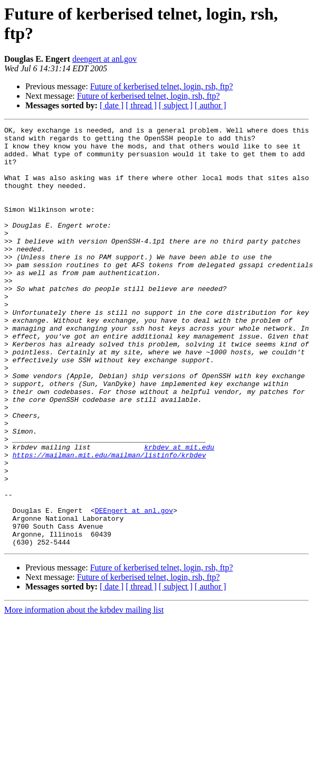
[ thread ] (141, 105)
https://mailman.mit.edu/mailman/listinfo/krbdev (109, 521)
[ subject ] (176, 105)
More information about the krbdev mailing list (84, 693)
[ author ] (210, 105)
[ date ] (112, 105)
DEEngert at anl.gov (134, 588)
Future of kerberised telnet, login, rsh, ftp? (161, 86)
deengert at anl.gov (104, 58)
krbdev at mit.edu (179, 512)
